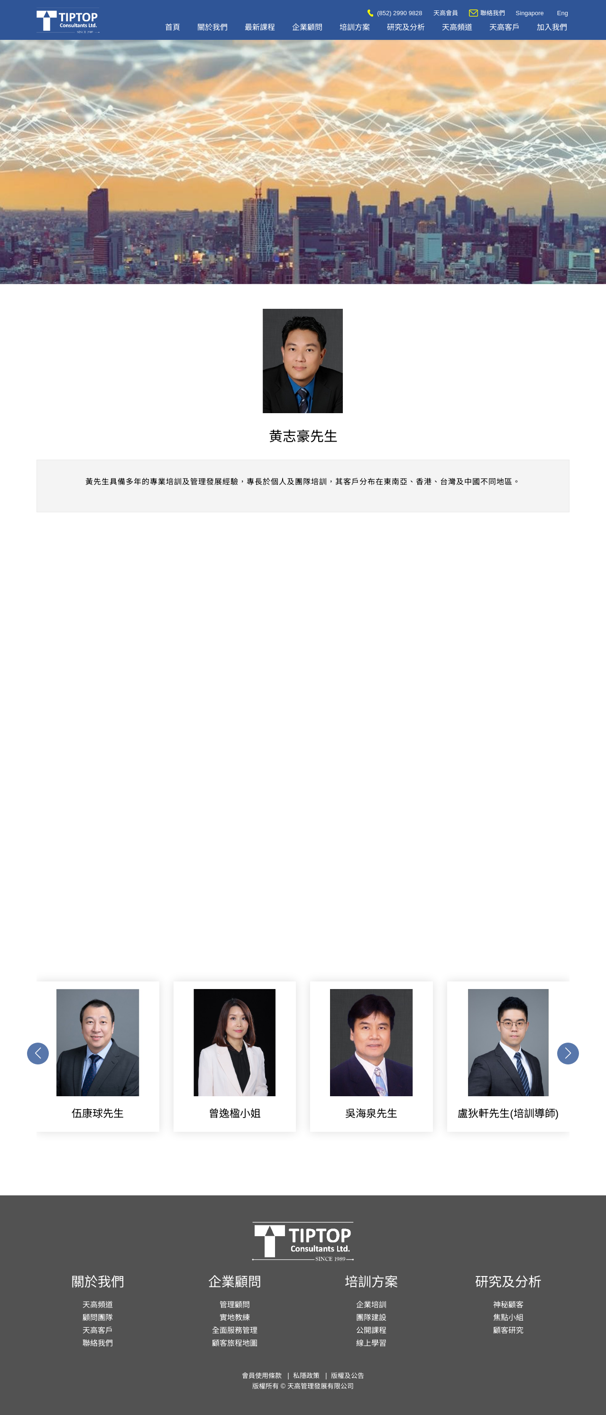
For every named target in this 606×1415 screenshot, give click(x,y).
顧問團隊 (98, 1317)
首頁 (172, 27)
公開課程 (371, 1330)
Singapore (530, 13)
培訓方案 (355, 27)
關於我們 (212, 27)
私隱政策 (306, 1375)
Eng (562, 13)
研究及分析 (406, 27)
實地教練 (235, 1317)
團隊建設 (371, 1317)
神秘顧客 (508, 1305)
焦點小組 (508, 1317)
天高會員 (445, 13)
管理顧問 (235, 1305)
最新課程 (260, 27)
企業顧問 (307, 27)
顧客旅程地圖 (234, 1343)
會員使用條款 (262, 1375)
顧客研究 (508, 1330)
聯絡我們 (487, 13)
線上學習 (371, 1343)
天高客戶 (504, 27)
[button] (568, 1053)
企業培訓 (371, 1305)
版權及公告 (347, 1375)
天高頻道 (457, 27)
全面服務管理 (234, 1330)
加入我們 (552, 27)
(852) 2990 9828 (394, 13)
